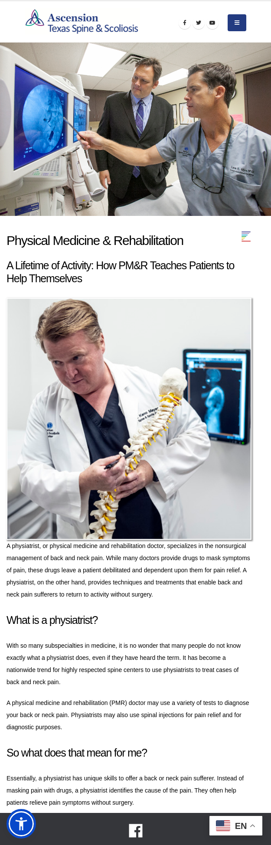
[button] (21, 823)
